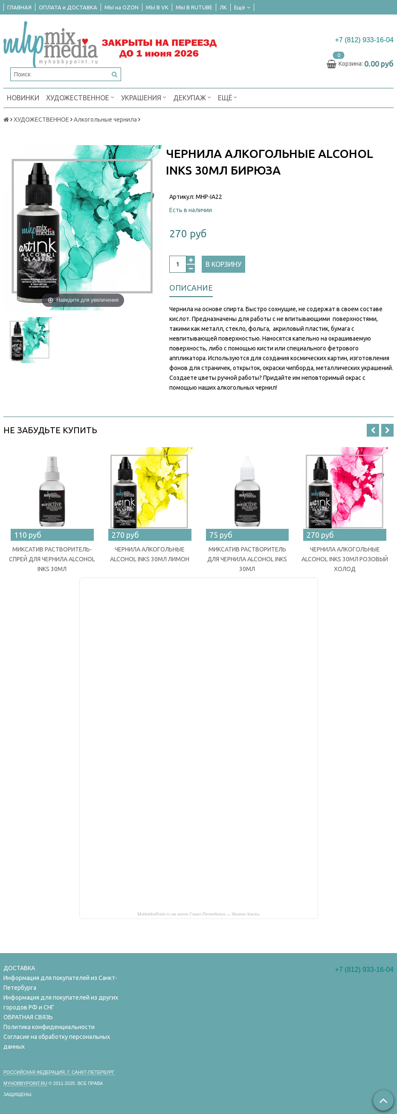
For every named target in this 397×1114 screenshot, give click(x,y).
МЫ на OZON (121, 7)
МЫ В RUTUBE (194, 7)
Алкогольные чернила (105, 119)
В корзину (223, 264)
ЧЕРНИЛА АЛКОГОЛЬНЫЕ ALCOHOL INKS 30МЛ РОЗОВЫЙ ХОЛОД (344, 559)
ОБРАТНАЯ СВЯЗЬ (28, 1017)
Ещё (242, 7)
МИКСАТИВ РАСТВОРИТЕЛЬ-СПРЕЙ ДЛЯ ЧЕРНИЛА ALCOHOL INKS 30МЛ (52, 559)
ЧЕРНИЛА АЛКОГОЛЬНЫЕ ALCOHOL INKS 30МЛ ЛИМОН (149, 554)
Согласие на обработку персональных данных (56, 1041)
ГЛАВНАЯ (19, 7)
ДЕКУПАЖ (192, 97)
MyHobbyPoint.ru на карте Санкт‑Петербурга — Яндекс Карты (199, 914)
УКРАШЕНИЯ (143, 97)
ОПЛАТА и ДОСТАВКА (68, 7)
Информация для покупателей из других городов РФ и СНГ (60, 1002)
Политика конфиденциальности (49, 1027)
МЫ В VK (157, 7)
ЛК (223, 7)
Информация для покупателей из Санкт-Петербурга (60, 982)
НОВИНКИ (23, 98)
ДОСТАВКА (19, 968)
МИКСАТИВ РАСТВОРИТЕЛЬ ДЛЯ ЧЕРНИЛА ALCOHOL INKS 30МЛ (247, 559)
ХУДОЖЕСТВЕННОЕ (80, 97)
